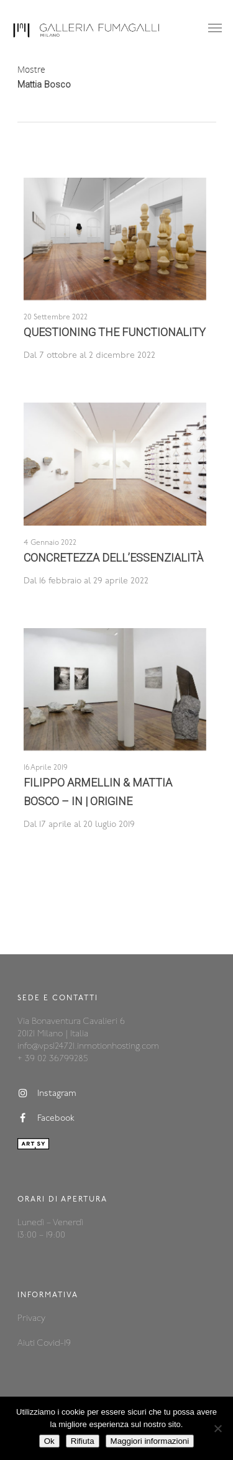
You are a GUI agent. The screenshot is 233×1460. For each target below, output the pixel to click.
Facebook (46, 1118)
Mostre (31, 69)
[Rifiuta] (217, 1428)
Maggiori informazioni (150, 1441)
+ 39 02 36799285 (52, 1059)
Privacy (31, 1318)
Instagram (46, 1093)
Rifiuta (82, 1441)
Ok (49, 1441)
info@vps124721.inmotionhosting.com (88, 1046)
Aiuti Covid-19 (44, 1343)
